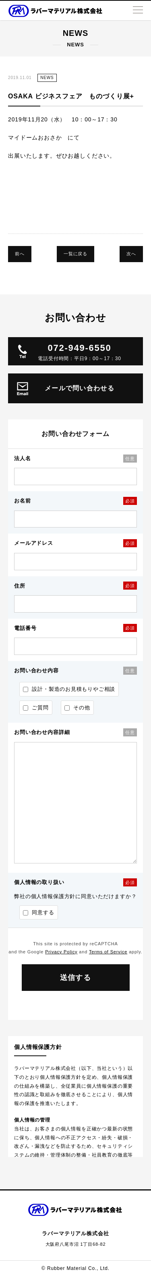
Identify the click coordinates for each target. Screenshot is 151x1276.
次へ (131, 253)
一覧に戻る (75, 253)
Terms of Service (108, 951)
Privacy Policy (61, 951)
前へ (20, 253)
